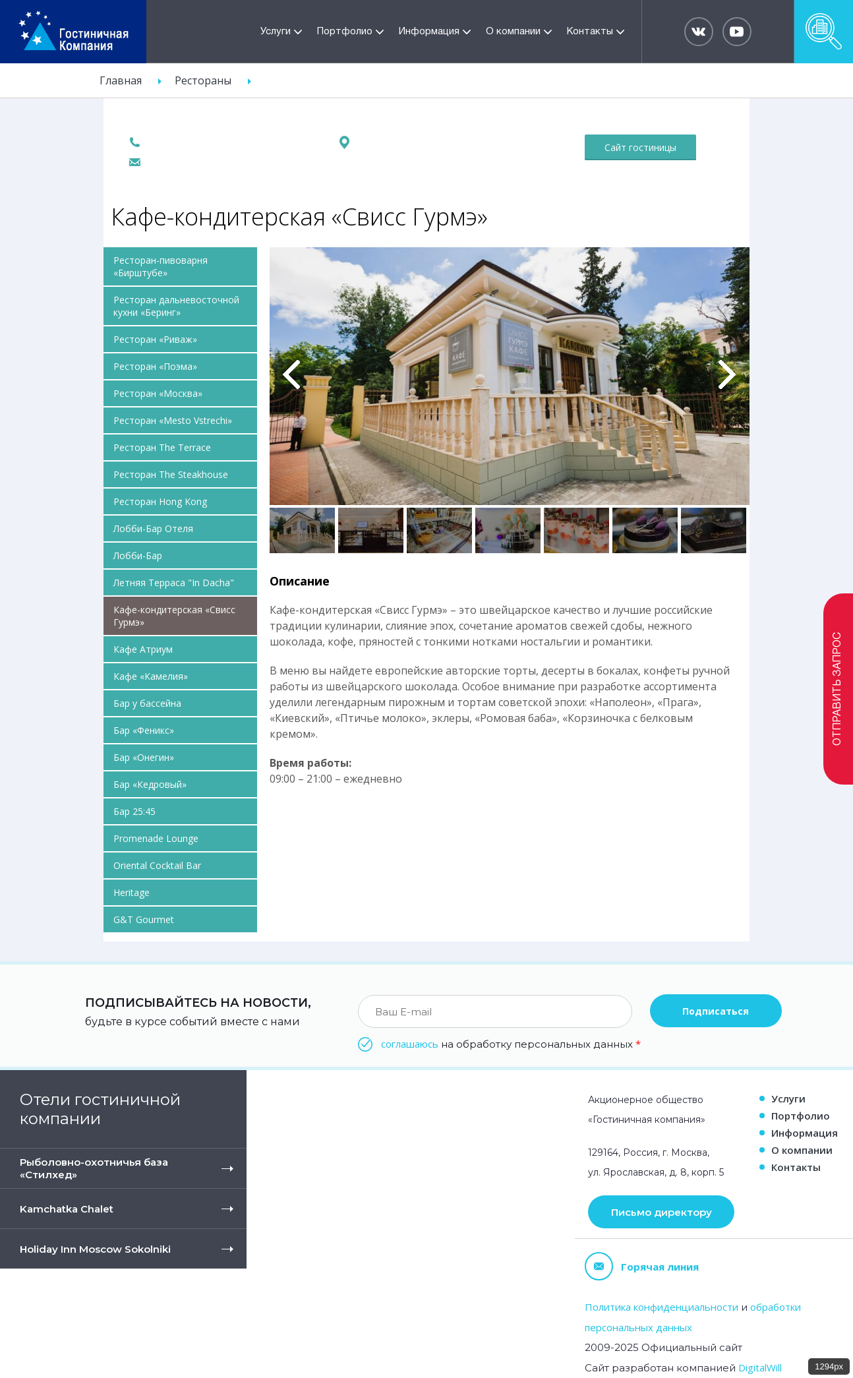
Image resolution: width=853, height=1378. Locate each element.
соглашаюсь (409, 1043)
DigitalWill (760, 1367)
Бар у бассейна (147, 703)
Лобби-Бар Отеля (153, 528)
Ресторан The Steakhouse (170, 474)
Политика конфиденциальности (661, 1306)
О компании (513, 31)
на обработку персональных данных (511, 1043)
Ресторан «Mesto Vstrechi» (172, 420)
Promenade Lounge (155, 838)
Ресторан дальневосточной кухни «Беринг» (176, 305)
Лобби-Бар (137, 555)
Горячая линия (642, 1266)
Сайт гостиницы (640, 147)
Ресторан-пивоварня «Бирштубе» (160, 266)
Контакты (590, 31)
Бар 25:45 (134, 811)
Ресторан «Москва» (157, 393)
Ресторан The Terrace (162, 447)
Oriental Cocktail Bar (157, 865)
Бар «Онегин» (143, 757)
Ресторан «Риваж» (155, 339)
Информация (429, 31)
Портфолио (344, 31)
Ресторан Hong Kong (160, 501)
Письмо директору (661, 1212)
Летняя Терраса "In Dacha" (173, 582)
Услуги (275, 31)
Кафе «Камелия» (150, 676)
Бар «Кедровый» (150, 784)
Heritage (131, 892)
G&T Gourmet (143, 919)
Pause (278, 261)
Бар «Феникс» (143, 730)
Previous (292, 374)
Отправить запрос (837, 689)
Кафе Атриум (143, 649)
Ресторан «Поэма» (155, 366)
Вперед (727, 374)
